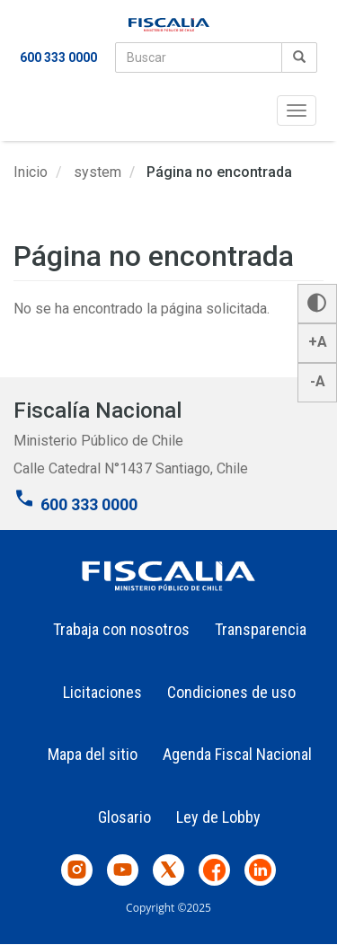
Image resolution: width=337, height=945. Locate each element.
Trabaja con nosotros (121, 629)
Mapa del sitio (92, 754)
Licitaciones (102, 692)
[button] (317, 303)
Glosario (124, 817)
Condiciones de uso (231, 692)
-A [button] (317, 381)
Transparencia (260, 629)
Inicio (30, 172)
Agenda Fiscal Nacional (237, 754)
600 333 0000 (58, 57)
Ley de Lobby (218, 817)
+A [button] (317, 341)
